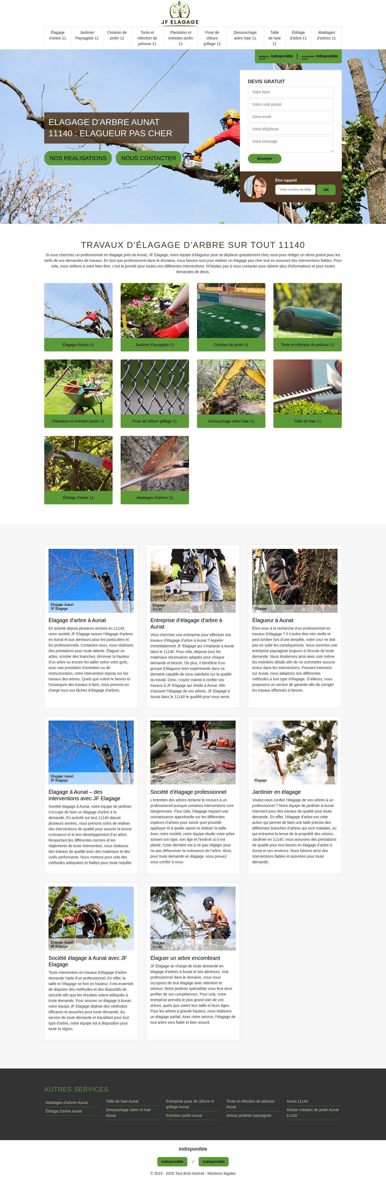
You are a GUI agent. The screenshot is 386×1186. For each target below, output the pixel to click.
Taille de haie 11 (275, 38)
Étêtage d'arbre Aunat (64, 1111)
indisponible (282, 56)
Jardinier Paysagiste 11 (87, 35)
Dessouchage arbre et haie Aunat (128, 1113)
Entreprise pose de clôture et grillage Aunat (190, 1104)
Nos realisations (78, 158)
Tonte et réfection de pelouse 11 (147, 38)
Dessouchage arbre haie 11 (245, 35)
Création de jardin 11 (117, 35)
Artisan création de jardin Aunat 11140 (313, 1113)
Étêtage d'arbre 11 (298, 35)
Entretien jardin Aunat (184, 1115)
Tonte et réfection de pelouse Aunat (250, 1104)
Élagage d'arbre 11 (57, 35)
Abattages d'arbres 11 (326, 35)
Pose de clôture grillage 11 (212, 38)
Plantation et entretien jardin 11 (180, 38)
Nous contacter (148, 158)
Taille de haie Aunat (122, 1101)
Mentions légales (221, 1173)
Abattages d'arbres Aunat (67, 1102)
